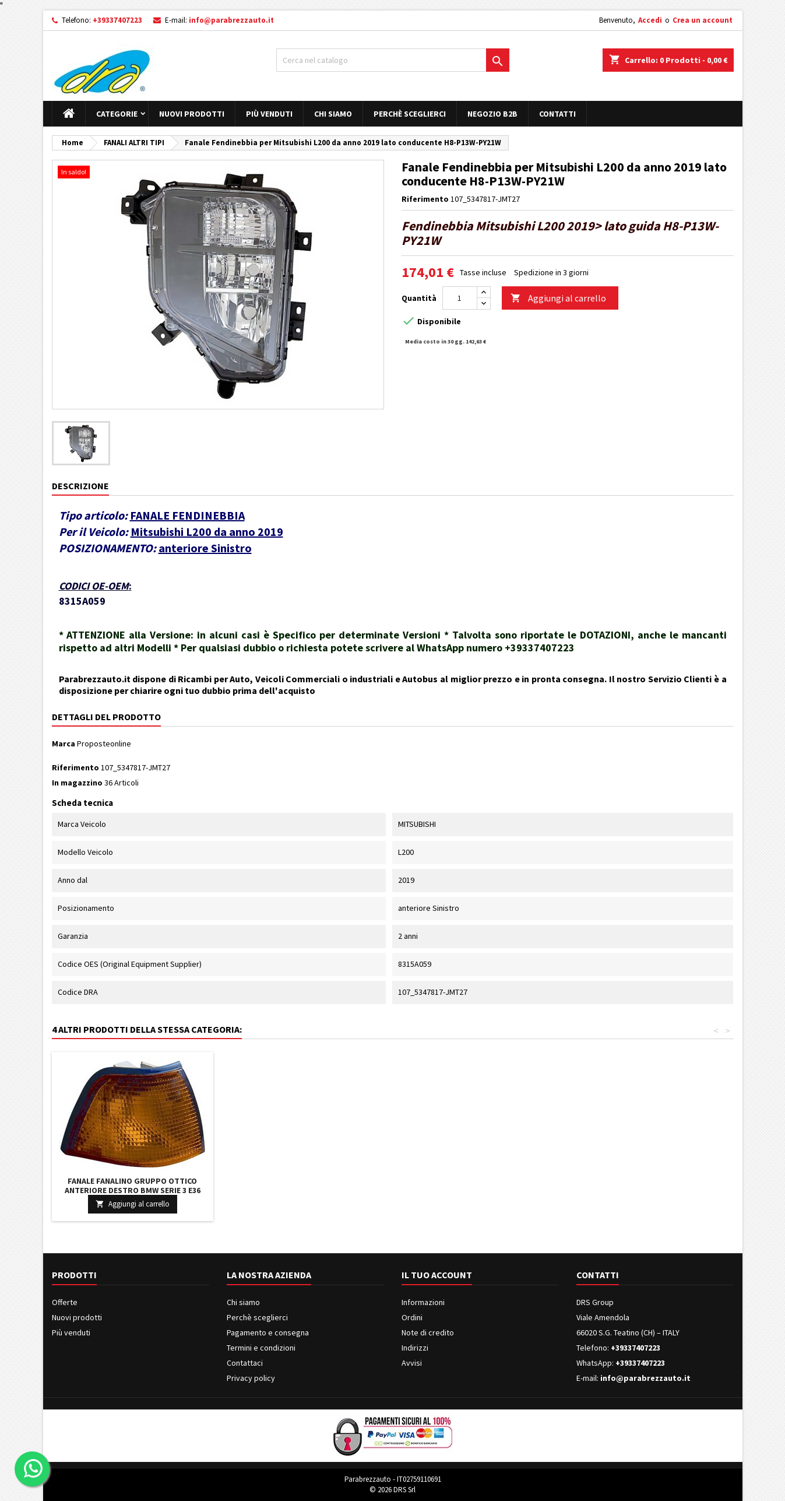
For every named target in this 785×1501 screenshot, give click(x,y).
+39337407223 (117, 20)
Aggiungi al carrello (558, 298)
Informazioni (423, 1302)
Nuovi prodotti (191, 113)
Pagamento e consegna (268, 1332)
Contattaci (245, 1363)
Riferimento (425, 199)
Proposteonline (104, 743)
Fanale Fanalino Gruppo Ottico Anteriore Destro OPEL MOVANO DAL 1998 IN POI (478, 1190)
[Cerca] (392, 60)
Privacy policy (251, 1378)
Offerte (65, 1302)
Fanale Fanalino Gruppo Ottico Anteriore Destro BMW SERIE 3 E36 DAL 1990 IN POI (652, 1190)
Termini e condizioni (261, 1347)
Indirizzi (415, 1347)
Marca (63, 743)
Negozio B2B (492, 113)
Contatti (557, 113)
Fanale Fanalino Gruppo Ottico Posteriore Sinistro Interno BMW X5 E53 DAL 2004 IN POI (132, 1190)
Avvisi (412, 1363)
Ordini (412, 1317)
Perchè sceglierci (410, 113)
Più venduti (269, 113)
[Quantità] (459, 298)
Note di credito (428, 1332)
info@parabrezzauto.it (231, 20)
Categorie (117, 113)
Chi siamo (333, 113)
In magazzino (77, 782)
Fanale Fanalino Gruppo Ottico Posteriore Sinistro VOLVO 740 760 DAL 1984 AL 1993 (305, 1190)
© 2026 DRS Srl (392, 1490)
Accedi (650, 20)
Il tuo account (437, 1275)
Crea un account (703, 20)
